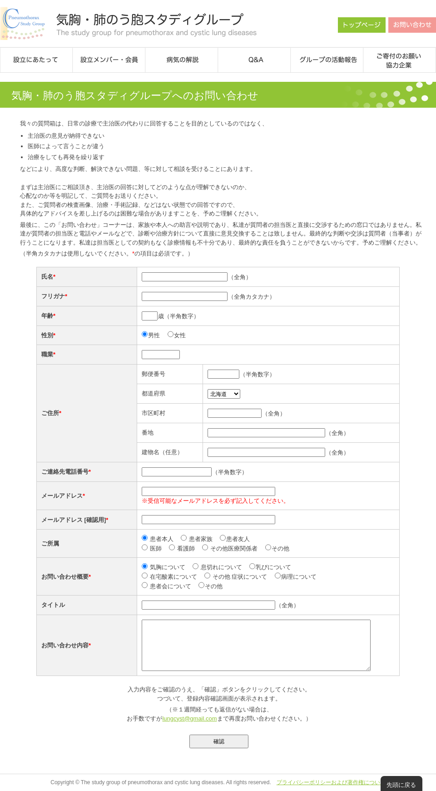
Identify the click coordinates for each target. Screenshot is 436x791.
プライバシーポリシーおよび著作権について (331, 782)
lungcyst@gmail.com (189, 718)
